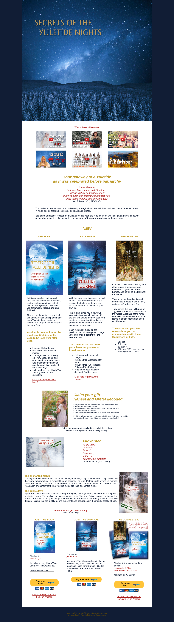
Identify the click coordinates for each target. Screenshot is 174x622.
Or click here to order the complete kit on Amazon (129, 597)
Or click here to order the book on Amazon (44, 595)
